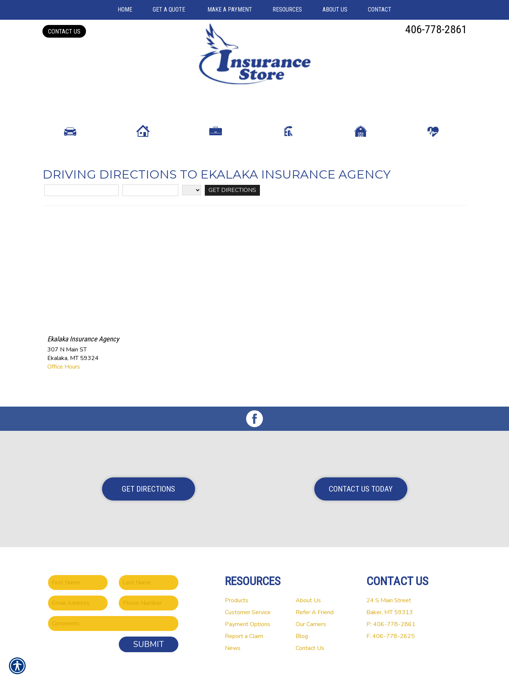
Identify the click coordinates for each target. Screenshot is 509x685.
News (233, 630)
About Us (308, 582)
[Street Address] (81, 197)
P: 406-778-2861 (391, 606)
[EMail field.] (78, 584)
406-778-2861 (436, 29)
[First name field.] (78, 564)
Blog (302, 618)
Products (236, 582)
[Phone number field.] (148, 584)
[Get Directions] (232, 197)
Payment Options (247, 606)
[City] (150, 197)
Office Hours (63, 373)
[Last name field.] (148, 564)
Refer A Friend (315, 594)
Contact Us (64, 31)
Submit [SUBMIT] (148, 626)
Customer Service (248, 594)
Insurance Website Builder (313, 670)
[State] (191, 197)
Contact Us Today (360, 470)
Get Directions (148, 470)
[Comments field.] (113, 605)
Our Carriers (311, 606)
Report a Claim (244, 618)
